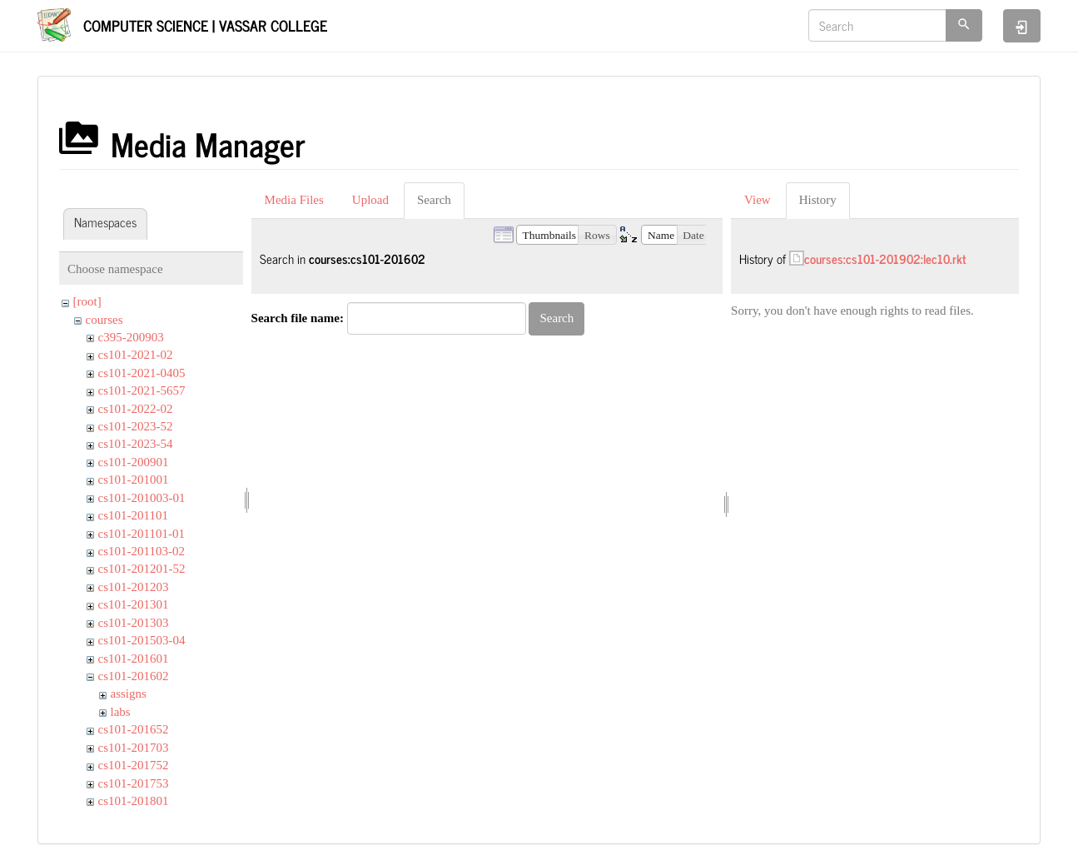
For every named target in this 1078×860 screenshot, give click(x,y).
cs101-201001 (133, 479)
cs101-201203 (133, 587)
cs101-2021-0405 (142, 373)
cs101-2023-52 (135, 426)
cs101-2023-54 (135, 443)
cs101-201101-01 (141, 533)
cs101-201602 (133, 676)
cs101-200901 (133, 462)
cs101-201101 (133, 515)
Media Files (294, 199)
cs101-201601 (133, 658)
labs (121, 711)
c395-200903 (131, 337)
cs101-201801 (133, 801)
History (818, 199)
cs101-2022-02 (135, 408)
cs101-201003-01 (142, 498)
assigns (129, 693)
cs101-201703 (133, 747)
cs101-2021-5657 (142, 390)
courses (104, 319)
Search (434, 199)
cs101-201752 (133, 765)
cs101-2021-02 (135, 354)
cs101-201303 (133, 622)
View (757, 199)
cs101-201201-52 (142, 568)
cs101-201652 (133, 729)
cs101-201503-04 (142, 640)
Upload (370, 199)
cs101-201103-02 (141, 551)
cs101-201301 (133, 604)
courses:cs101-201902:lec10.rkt (885, 258)
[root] (87, 301)
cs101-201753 (133, 783)
